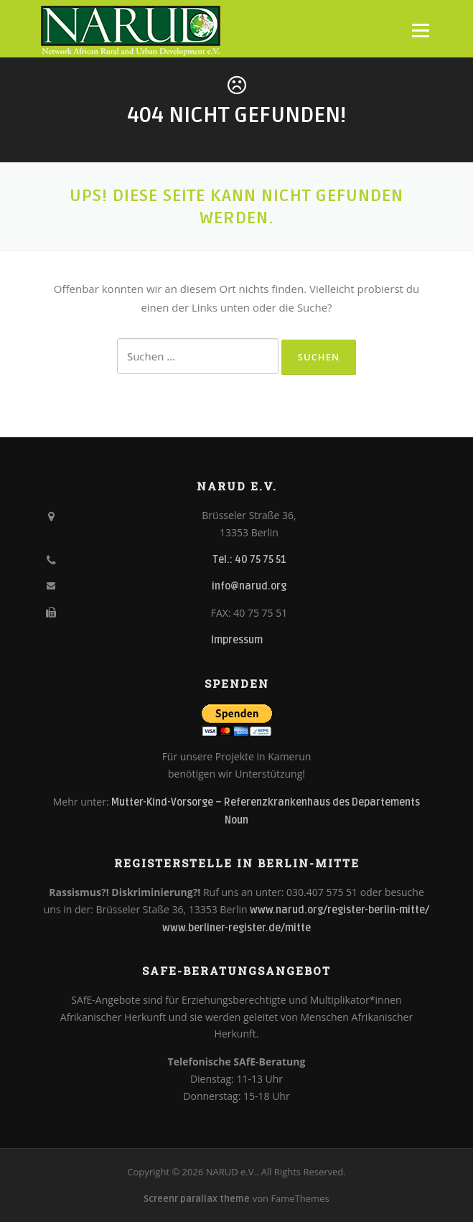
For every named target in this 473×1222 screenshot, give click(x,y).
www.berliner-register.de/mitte (236, 928)
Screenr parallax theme (197, 1199)
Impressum (237, 640)
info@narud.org (249, 586)
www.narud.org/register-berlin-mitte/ (339, 910)
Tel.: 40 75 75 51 (249, 560)
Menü (420, 30)
